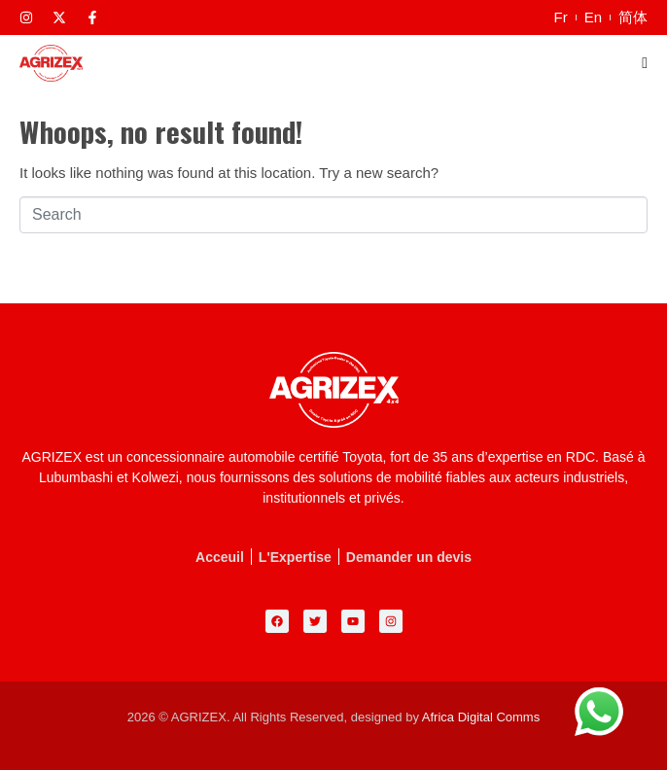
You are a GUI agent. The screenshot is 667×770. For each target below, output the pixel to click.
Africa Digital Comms (481, 717)
